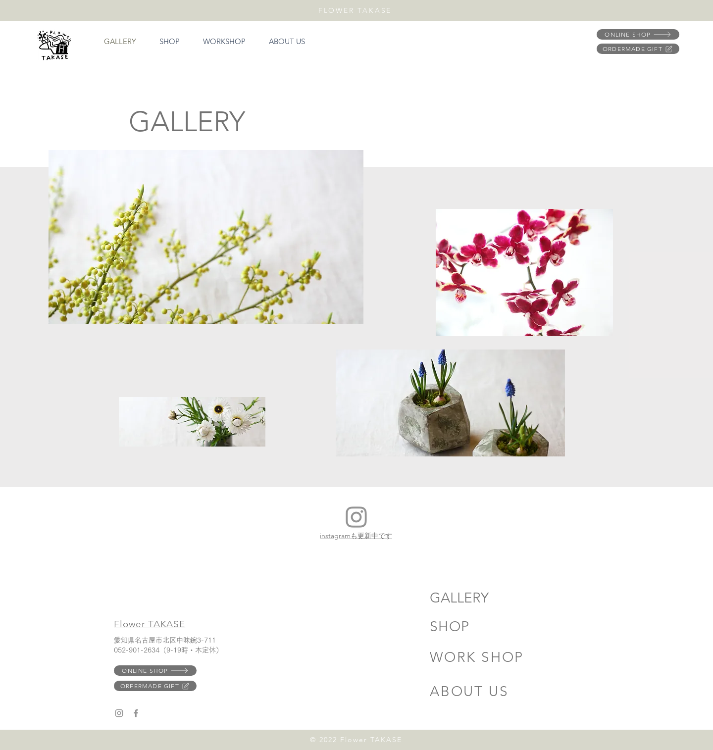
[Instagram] (356, 517)
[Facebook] (136, 713)
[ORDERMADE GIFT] (638, 49)
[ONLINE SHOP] (638, 34)
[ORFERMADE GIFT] (155, 686)
